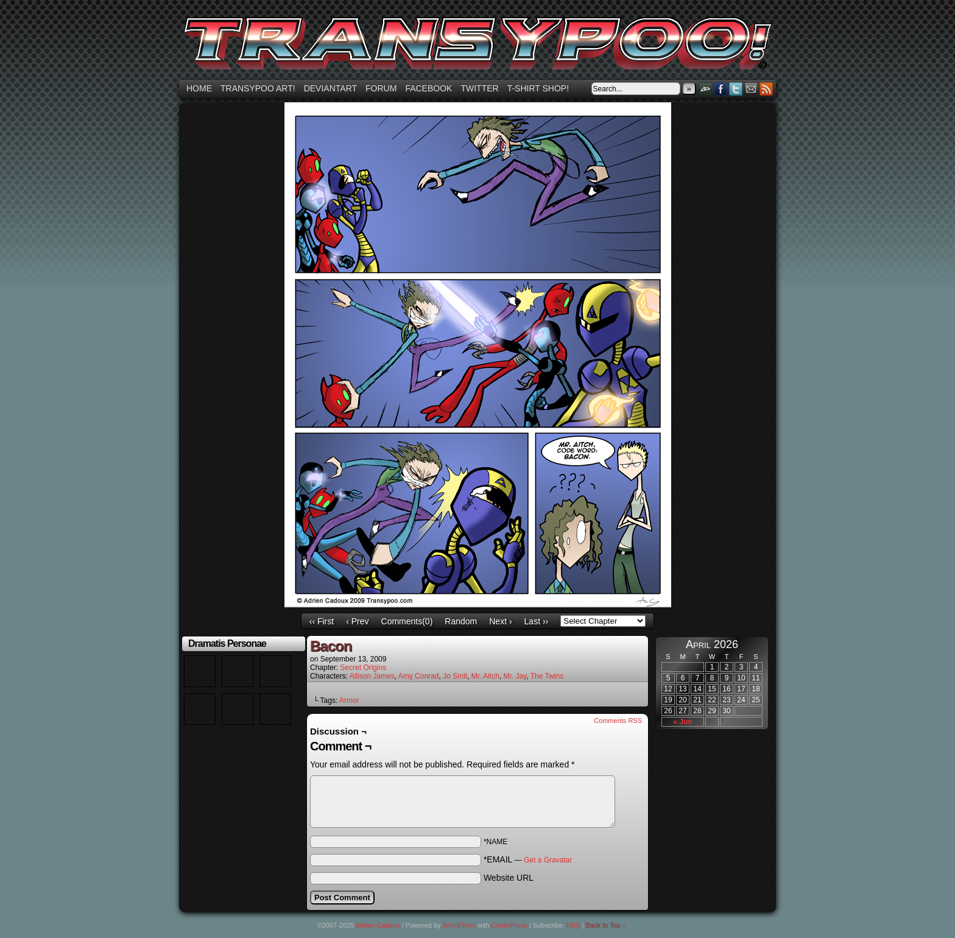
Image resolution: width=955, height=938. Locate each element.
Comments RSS (618, 720)
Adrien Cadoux (378, 925)
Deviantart (330, 88)
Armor (349, 700)
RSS (766, 88)
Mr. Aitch (485, 676)
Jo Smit (455, 676)
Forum (380, 88)
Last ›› (536, 621)
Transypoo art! (257, 88)
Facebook (428, 88)
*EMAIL (528, 859)
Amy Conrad (418, 676)
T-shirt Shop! (538, 88)
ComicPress (509, 925)
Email (751, 88)
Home (199, 88)
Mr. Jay (515, 676)
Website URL (509, 878)
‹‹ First (321, 621)
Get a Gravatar (548, 860)
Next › (500, 621)
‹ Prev (357, 621)
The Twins (546, 676)
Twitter (479, 88)
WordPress (459, 925)
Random (461, 621)
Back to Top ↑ (606, 925)
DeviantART (705, 88)
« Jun (682, 722)
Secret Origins (363, 667)
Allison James (372, 676)
